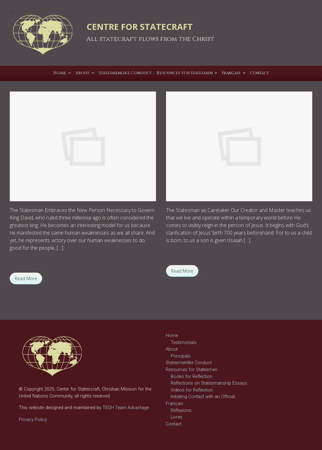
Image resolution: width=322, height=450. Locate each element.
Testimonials (184, 342)
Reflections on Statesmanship (45, 264)
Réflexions (181, 410)
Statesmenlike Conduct (189, 362)
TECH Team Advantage (125, 407)
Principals (181, 356)
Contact (173, 424)
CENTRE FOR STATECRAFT (139, 26)
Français (174, 403)
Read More (26, 278)
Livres (176, 417)
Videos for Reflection (192, 390)
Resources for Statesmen (191, 369)
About (172, 349)
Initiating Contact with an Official (203, 396)
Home (172, 335)
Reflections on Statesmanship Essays (209, 383)
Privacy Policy (33, 419)
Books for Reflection (191, 376)
